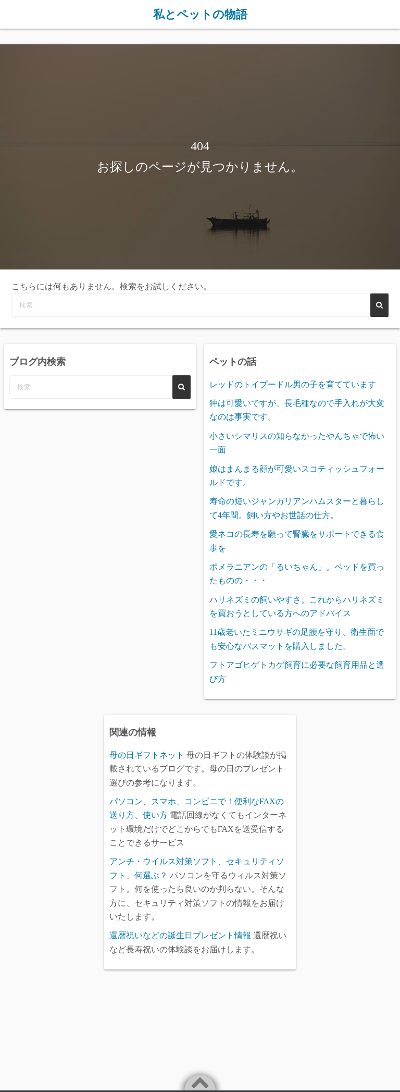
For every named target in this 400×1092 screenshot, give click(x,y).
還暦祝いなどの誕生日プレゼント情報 (180, 935)
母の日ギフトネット (146, 754)
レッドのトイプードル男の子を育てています (292, 383)
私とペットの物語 (200, 14)
